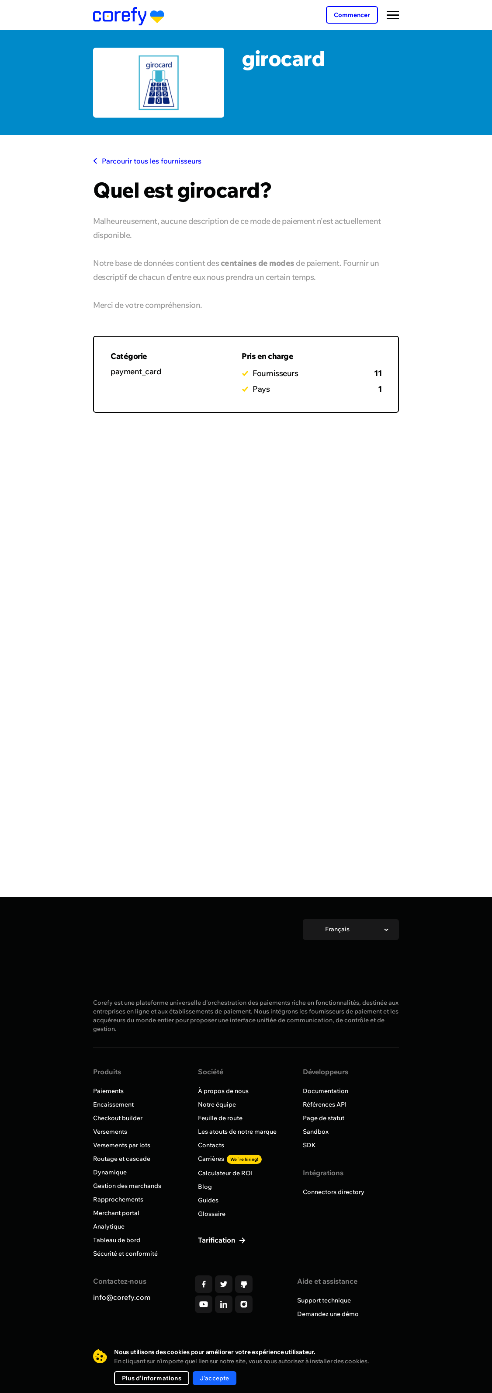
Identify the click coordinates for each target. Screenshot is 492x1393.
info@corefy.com (121, 1297)
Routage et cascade (121, 1159)
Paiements (108, 1091)
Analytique (109, 1226)
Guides (208, 1200)
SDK (309, 1145)
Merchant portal (116, 1213)
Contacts (211, 1145)
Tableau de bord (116, 1240)
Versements (110, 1131)
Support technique (324, 1300)
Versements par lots (121, 1145)
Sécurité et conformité (125, 1253)
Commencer (352, 15)
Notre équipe (217, 1104)
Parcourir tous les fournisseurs (147, 161)
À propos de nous (223, 1091)
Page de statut (323, 1118)
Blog (205, 1187)
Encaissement (113, 1104)
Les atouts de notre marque (237, 1131)
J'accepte (214, 1378)
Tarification (217, 1240)
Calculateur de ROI (225, 1173)
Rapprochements (118, 1199)
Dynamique (110, 1172)
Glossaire (211, 1214)
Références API (324, 1104)
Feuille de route (220, 1118)
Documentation (325, 1091)
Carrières (230, 1159)
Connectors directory (333, 1192)
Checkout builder (117, 1118)
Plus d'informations (151, 1378)
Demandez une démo (328, 1314)
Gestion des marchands (127, 1186)
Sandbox (316, 1131)
